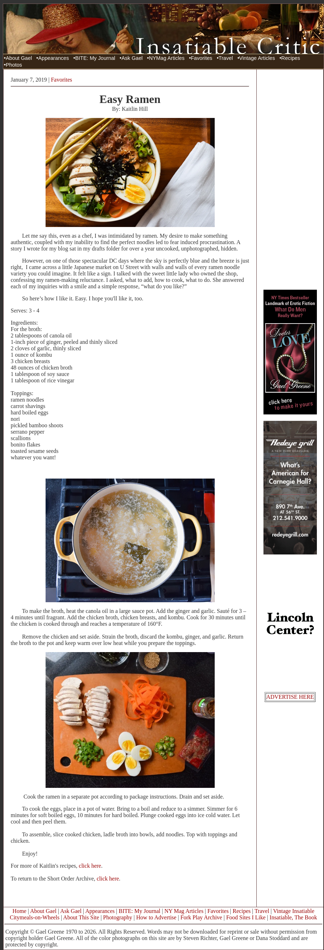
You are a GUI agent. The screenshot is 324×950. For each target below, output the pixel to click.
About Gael (19, 58)
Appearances (53, 58)
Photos (14, 65)
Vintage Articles (257, 58)
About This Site (81, 917)
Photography (117, 917)
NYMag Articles (166, 58)
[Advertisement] (290, 179)
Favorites (201, 58)
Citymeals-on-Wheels (34, 917)
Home (19, 911)
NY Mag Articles (184, 911)
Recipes (290, 58)
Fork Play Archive (201, 917)
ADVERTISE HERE (290, 697)
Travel (226, 58)
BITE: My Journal (95, 58)
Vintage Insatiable (293, 911)
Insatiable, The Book (293, 917)
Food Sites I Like (246, 917)
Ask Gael (131, 58)
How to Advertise (156, 917)
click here (90, 866)
